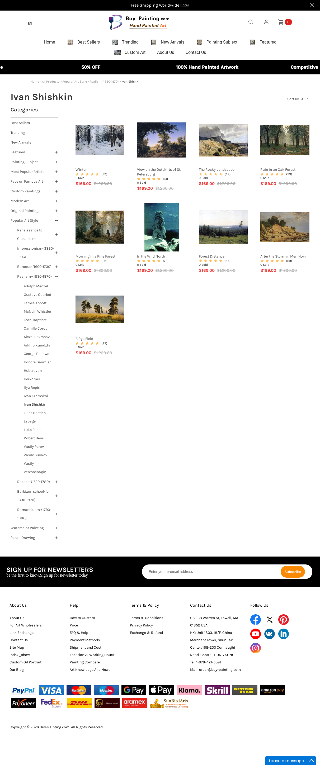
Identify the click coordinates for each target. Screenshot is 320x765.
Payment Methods (85, 642)
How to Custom (82, 620)
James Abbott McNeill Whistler (37, 309)
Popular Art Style (74, 84)
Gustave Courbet (37, 297)
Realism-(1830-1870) (104, 84)
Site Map (17, 650)
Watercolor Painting (27, 530)
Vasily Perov (34, 449)
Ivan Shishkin (35, 407)
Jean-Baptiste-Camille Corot (36, 326)
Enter (184, 5)
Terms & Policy (144, 607)
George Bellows (36, 356)
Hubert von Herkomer (33, 377)
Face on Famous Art (27, 184)
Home (35, 84)
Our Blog (17, 672)
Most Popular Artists (27, 174)
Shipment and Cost (85, 650)
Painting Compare (85, 664)
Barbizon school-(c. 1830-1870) (33, 498)
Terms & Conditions (146, 620)
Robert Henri (34, 440)
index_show (20, 657)
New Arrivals (21, 144)
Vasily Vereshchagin (35, 470)
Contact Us (19, 642)
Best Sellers (20, 125)
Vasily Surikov (35, 457)
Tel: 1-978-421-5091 (205, 664)
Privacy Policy (141, 627)
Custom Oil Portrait (25, 664)
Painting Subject (24, 164)
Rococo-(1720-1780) (33, 484)
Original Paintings (25, 213)
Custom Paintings (25, 193)
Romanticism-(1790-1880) (34, 516)
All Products (50, 84)
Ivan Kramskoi (36, 398)
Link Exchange (22, 635)
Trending (18, 135)
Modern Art (20, 203)
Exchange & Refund (146, 635)
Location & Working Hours (92, 657)
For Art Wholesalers (26, 627)
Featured (18, 154)
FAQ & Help (79, 635)
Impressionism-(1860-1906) (35, 255)
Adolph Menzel (36, 288)
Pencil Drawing (23, 540)
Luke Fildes (33, 432)
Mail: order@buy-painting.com (215, 672)
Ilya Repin (32, 390)
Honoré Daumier (37, 364)
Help (74, 607)
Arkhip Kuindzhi (37, 347)
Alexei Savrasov (37, 339)
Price (74, 627)
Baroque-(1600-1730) (34, 269)
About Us (18, 607)
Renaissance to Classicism (30, 236)
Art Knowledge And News (90, 672)
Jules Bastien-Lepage (35, 419)
